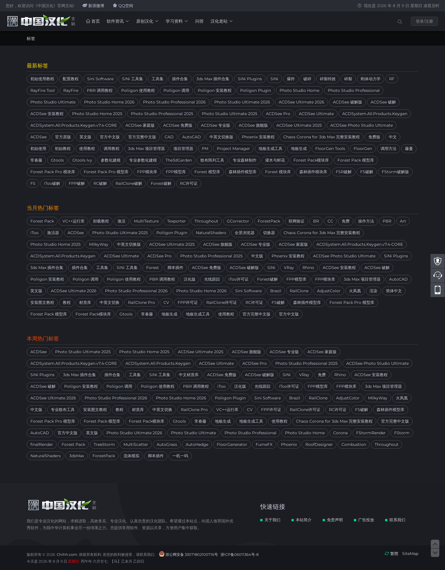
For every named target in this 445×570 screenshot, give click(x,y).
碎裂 (348, 78)
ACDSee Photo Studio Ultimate (361, 125)
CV (166, 302)
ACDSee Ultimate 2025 (299, 125)
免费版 (374, 136)
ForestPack (269, 221)
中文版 (257, 255)
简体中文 (394, 290)
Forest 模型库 (207, 171)
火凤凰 (355, 290)
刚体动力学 (371, 78)
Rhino (308, 267)
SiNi (274, 78)
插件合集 (180, 78)
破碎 (307, 78)
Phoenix (289, 444)
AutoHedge (197, 444)
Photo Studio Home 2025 (97, 113)
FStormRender (371, 432)
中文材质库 (189, 374)
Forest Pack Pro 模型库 (106, 171)
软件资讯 (118, 21)
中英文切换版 (221, 136)
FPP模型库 (176, 171)
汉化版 (190, 279)
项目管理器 (183, 148)
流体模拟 (131, 455)
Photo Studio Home (299, 90)
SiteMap (410, 553)
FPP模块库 (147, 171)
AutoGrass (167, 444)
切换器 (269, 232)
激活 (121, 221)
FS (32, 183)
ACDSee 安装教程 (47, 113)
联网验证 (297, 221)
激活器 (53, 232)
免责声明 (335, 519)
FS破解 (366, 171)
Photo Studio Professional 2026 (174, 102)
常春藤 (36, 160)
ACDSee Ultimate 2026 (301, 102)
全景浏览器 (245, 232)
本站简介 (304, 519)
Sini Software (100, 78)
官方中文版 (110, 136)
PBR (387, 221)
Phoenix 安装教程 (258, 136)
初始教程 (63, 148)
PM (205, 148)
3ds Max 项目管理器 (146, 148)
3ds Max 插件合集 (212, 78)
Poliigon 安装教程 (215, 90)
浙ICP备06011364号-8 (240, 554)
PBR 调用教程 (100, 90)
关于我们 (272, 519)
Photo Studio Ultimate (52, 102)
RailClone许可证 (221, 302)
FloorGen (363, 148)
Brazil (275, 290)
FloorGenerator (232, 444)
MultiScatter (135, 444)
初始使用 (38, 148)
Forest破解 (161, 183)
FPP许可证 (188, 302)
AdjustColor (329, 290)
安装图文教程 (42, 302)
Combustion (353, 444)
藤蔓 (409, 148)
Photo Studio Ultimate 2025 (229, 113)
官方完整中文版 (142, 136)
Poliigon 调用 (176, 90)
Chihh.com (67, 554)
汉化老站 (222, 21)
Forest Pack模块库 (311, 160)
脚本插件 (175, 267)
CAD (169, 136)
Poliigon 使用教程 (138, 90)
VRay (289, 267)
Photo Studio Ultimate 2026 (242, 102)
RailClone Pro (141, 302)
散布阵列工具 (212, 160)
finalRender (41, 444)
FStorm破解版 (395, 171)
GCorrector (238, 221)
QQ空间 (123, 5)
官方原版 (63, 136)
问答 (199, 21)
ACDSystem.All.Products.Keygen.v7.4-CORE (73, 125)
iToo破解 (52, 183)
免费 (346, 221)
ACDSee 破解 (383, 102)
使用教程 (87, 148)
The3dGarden (178, 160)
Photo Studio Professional (354, 90)
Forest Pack (42, 221)
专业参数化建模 (143, 160)
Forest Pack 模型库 (355, 160)
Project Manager (233, 148)
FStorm (402, 432)
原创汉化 (147, 21)
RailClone (299, 290)
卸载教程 (101, 221)
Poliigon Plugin (255, 90)
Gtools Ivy (82, 160)
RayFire (70, 90)
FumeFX (264, 444)
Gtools (57, 160)
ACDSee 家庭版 (140, 125)
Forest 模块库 (278, 171)
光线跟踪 (212, 279)
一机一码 (180, 455)
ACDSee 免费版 (177, 125)
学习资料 (177, 21)
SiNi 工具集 (132, 78)
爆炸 (291, 78)
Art (403, 221)
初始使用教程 (42, 78)
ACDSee (38, 136)
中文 (393, 136)
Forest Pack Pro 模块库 (52, 171)
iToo (34, 232)
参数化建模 (111, 160)
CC (330, 221)
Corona (340, 432)
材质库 (85, 302)
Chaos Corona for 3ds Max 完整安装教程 (321, 136)
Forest (152, 267)
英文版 (85, 136)
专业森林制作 (245, 160)
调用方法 (388, 148)
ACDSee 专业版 (215, 125)
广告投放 (366, 519)
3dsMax (76, 455)
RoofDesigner (319, 444)
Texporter (176, 221)
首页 (93, 21)
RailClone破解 (129, 183)
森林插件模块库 (313, 171)
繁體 (394, 553)
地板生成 (299, 148)
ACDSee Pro (278, 113)
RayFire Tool (42, 90)
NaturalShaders (211, 232)
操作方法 (366, 221)
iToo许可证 (238, 279)
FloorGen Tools (330, 148)
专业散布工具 (63, 409)
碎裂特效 (328, 78)
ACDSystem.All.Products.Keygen (374, 113)
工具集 (157, 78)
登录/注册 (424, 21)
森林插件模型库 (243, 171)
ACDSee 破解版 (347, 102)
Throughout (206, 221)
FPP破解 (77, 183)
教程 (67, 302)
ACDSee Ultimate (316, 113)
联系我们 (397, 519)
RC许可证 (189, 183)
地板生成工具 (270, 148)
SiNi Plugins (250, 78)
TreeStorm (104, 444)
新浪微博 (93, 5)
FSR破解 (344, 171)
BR (316, 221)
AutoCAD (191, 136)
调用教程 (111, 148)
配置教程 (71, 78)
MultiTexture (146, 221)
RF (391, 78)
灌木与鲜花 (275, 160)
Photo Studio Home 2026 (109, 102)
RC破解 (100, 183)
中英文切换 (109, 302)
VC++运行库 (73, 221)
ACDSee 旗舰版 (253, 125)
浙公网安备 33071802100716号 (191, 554)
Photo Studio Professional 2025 (162, 113)
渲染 (373, 290)
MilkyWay (98, 244)
